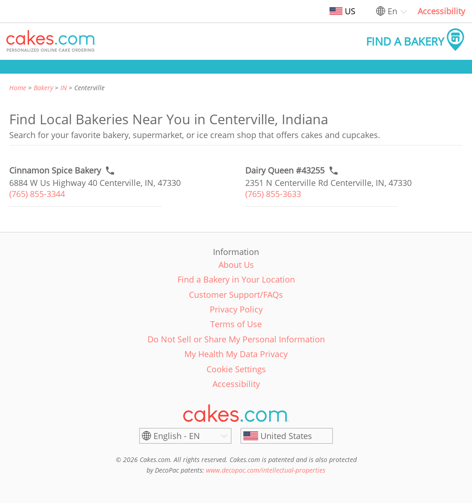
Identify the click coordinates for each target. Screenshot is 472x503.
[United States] (286, 435)
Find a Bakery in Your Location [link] (236, 279)
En (392, 11)
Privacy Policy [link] (236, 309)
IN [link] (63, 87)
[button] (51, 41)
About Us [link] (236, 264)
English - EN (176, 435)
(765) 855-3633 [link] (273, 193)
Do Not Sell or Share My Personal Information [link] (236, 339)
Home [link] (17, 87)
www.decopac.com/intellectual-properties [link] (265, 470)
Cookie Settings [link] (236, 369)
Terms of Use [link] (236, 324)
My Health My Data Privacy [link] (236, 353)
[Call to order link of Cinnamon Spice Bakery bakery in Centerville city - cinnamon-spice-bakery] (55, 170)
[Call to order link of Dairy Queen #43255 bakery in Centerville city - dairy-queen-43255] (284, 170)
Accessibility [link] (441, 11)
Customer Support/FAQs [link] (236, 294)
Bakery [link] (43, 87)
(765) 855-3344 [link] (37, 193)
